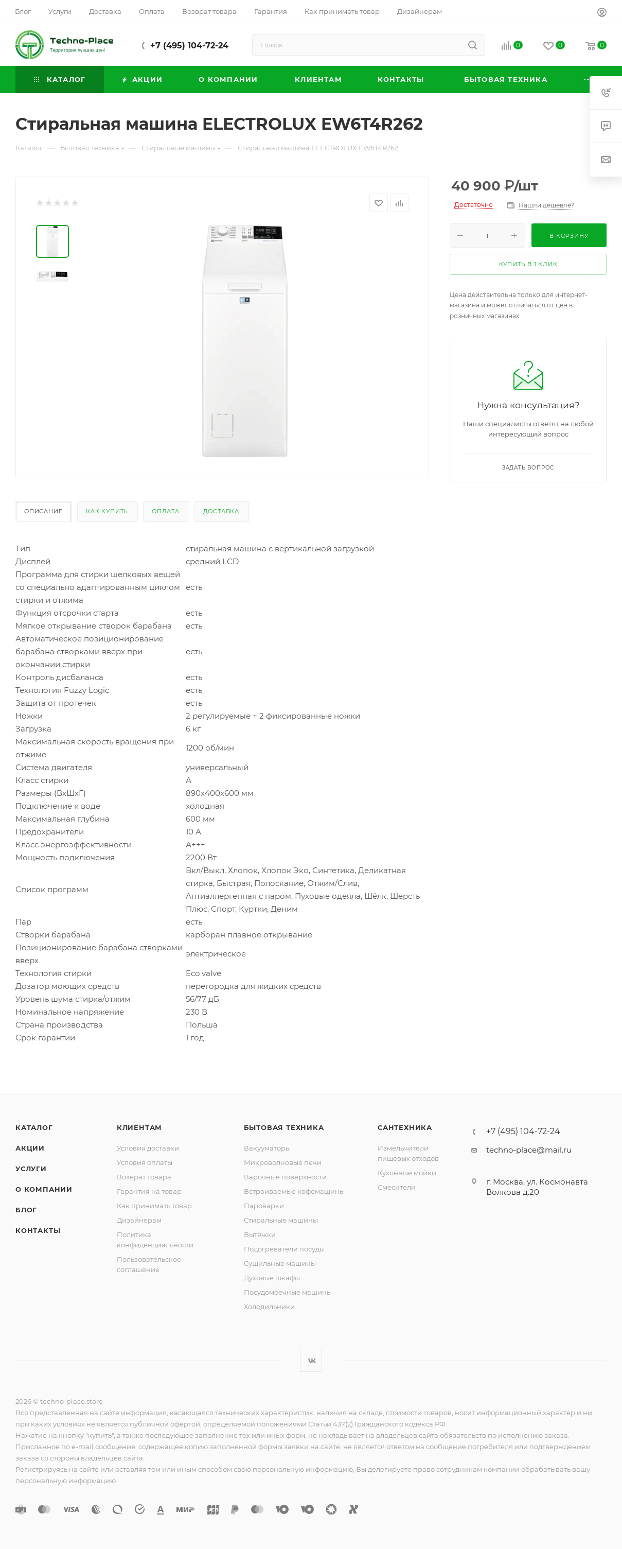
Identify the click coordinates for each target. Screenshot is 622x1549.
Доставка (221, 511)
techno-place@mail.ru (529, 1150)
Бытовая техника (284, 1127)
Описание (43, 511)
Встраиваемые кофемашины (294, 1191)
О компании (44, 1189)
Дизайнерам (139, 1220)
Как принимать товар (154, 1206)
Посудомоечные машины (288, 1292)
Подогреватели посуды (284, 1249)
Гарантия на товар (149, 1191)
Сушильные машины (280, 1263)
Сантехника (405, 1127)
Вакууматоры (267, 1148)
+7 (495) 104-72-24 (189, 45)
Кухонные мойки (407, 1173)
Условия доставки (148, 1148)
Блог (26, 1210)
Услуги (31, 1168)
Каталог (34, 1127)
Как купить (107, 511)
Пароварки (264, 1206)
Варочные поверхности (285, 1177)
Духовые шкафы (272, 1278)
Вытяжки (260, 1234)
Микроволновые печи (283, 1162)
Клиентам (139, 1127)
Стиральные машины (281, 1220)
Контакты (37, 1230)
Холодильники (269, 1306)
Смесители (397, 1187)
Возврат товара (144, 1177)
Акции (30, 1148)
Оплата (166, 511)
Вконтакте (311, 1361)
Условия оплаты (144, 1162)
